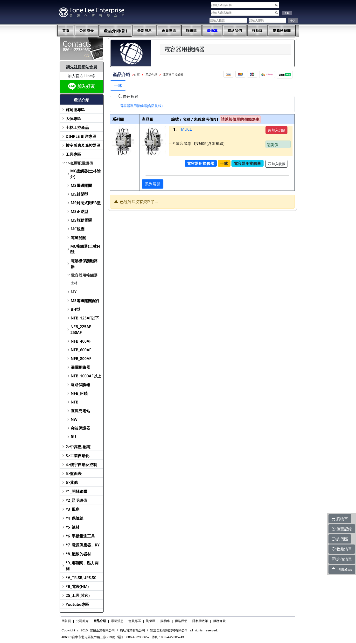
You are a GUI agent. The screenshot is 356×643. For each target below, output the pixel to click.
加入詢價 (277, 130)
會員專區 (169, 31)
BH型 (75, 309)
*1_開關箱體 (76, 491)
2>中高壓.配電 (78, 446)
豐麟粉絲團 (282, 31)
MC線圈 (77, 229)
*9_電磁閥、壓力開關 (82, 565)
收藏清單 (342, 549)
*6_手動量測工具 (80, 536)
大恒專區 (73, 118)
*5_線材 (72, 527)
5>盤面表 (74, 473)
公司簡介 (86, 31)
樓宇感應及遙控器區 (83, 145)
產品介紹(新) (115, 31)
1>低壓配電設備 (79, 163)
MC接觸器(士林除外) (85, 173)
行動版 (257, 31)
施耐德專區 (75, 109)
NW (74, 419)
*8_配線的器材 (78, 554)
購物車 (212, 31)
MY (74, 292)
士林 (74, 283)
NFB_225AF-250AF (81, 329)
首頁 (66, 31)
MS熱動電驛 (81, 220)
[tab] (141, 105)
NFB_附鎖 (79, 393)
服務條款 (219, 621)
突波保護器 (80, 428)
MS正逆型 (79, 211)
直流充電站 (80, 410)
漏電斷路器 (80, 367)
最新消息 (144, 31)
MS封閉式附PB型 (86, 202)
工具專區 (73, 154)
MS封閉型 (79, 194)
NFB (74, 402)
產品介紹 (151, 74)
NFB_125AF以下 (85, 318)
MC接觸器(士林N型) (85, 249)
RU (73, 436)
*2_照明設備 (76, 500)
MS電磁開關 (81, 185)
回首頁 (66, 621)
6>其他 (72, 482)
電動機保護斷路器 (84, 263)
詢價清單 (342, 559)
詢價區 (191, 31)
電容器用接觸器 (84, 275)
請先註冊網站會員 (81, 67)
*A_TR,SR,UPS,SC (81, 577)
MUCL (186, 129)
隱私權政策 (200, 621)
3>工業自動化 (77, 455)
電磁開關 (78, 237)
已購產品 (342, 569)
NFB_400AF (81, 341)
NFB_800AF (81, 358)
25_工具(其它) (78, 595)
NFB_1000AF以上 (86, 376)
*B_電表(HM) (77, 586)
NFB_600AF (81, 350)
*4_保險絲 (74, 518)
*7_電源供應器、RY (83, 545)
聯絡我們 (235, 31)
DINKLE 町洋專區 (81, 136)
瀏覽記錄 (342, 528)
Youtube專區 (77, 604)
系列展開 (152, 184)
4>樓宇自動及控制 (81, 464)
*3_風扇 (72, 509)
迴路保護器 (80, 384)
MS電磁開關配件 (85, 300)
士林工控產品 (77, 127)
